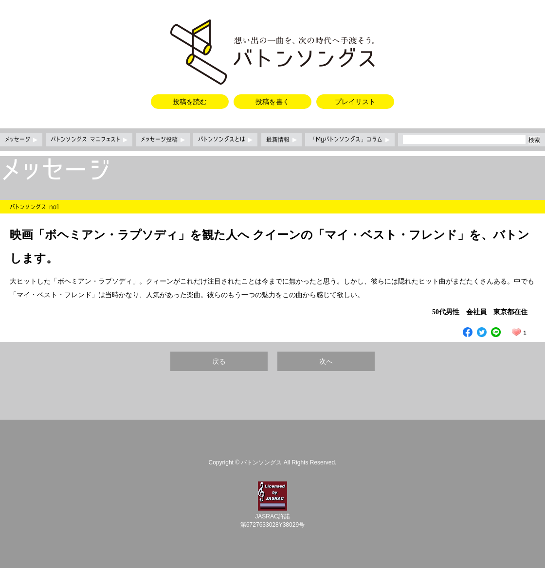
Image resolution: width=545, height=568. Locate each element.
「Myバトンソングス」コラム (350, 139)
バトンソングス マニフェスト (89, 139)
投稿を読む (190, 102)
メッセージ (21, 139)
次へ (326, 361)
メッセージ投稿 (163, 139)
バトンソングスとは (225, 139)
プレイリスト (355, 102)
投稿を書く (272, 102)
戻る (219, 361)
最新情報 (281, 139)
